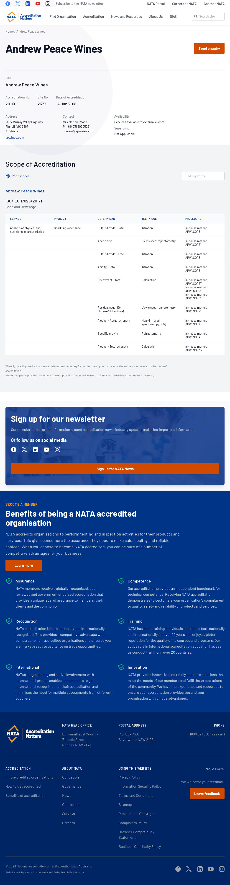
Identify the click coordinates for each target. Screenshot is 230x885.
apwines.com (14, 137)
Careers (68, 822)
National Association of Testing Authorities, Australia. (54, 866)
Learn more (24, 565)
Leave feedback (207, 793)
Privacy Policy (129, 777)
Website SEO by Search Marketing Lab (63, 872)
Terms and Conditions (136, 795)
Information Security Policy (140, 786)
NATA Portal (156, 4)
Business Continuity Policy (140, 846)
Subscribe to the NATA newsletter (79, 3)
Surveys (68, 813)
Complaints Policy (133, 822)
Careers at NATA (184, 4)
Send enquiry (209, 48)
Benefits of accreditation (25, 795)
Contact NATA (214, 4)
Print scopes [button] (20, 176)
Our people (71, 777)
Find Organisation (63, 16)
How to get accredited (23, 786)
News (66, 795)
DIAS (173, 16)
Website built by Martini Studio (23, 872)
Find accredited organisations (29, 777)
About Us (156, 16)
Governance (72, 786)
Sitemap (125, 804)
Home (9, 31)
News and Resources (126, 16)
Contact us (70, 804)
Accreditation (93, 16)
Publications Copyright (137, 813)
